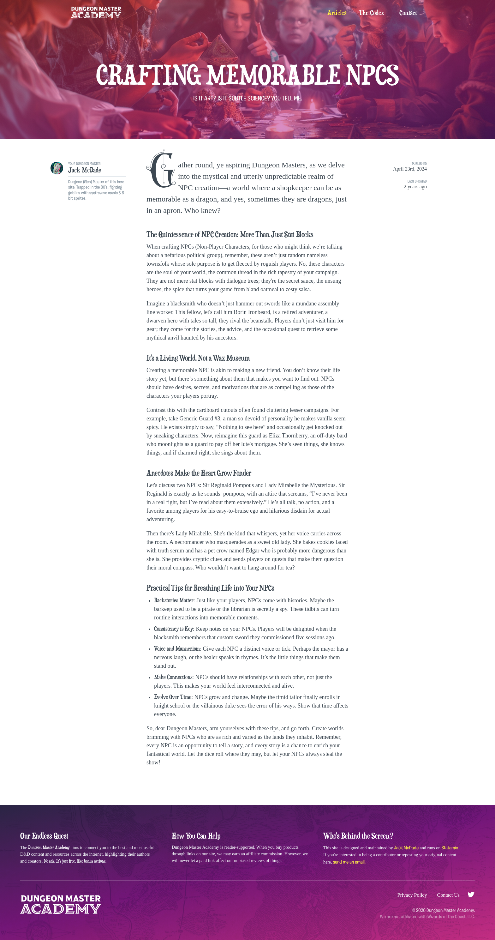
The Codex (371, 13)
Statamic (450, 847)
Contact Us (448, 895)
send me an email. (349, 862)
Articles (336, 13)
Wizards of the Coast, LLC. (451, 916)
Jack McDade (406, 847)
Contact (408, 13)
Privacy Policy (412, 895)
